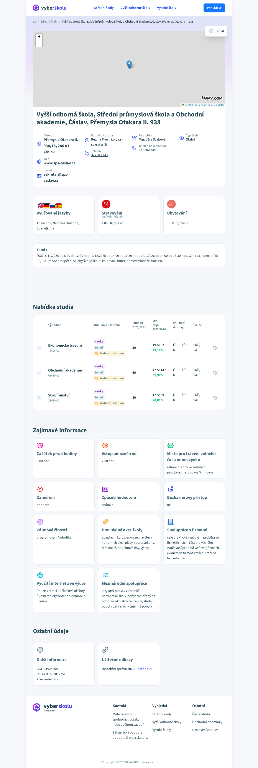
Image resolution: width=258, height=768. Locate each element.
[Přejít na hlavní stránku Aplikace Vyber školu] (50, 7)
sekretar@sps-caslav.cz (56, 177)
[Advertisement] (13, 91)
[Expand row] (39, 348)
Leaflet (187, 105)
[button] (129, 64)
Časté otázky (201, 714)
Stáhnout (145, 668)
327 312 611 (99, 155)
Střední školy (104, 7)
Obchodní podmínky (207, 722)
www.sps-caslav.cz (59, 163)
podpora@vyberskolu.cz (129, 737)
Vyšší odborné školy (135, 7)
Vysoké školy (166, 7)
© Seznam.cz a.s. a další (209, 105)
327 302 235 (147, 149)
